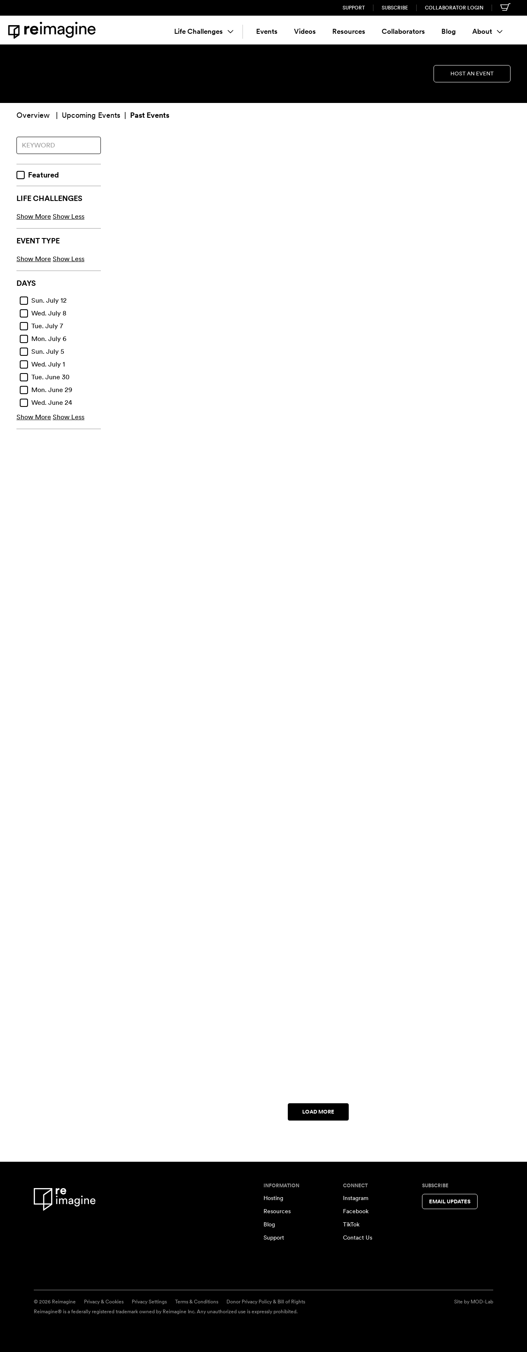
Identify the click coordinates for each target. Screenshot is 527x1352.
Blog (448, 31)
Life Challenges (203, 31)
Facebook (355, 1211)
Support (354, 8)
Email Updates (450, 1201)
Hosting (273, 1198)
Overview (33, 115)
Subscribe (395, 8)
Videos (305, 31)
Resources (348, 31)
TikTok (351, 1224)
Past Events (149, 115)
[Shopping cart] (505, 7)
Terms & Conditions (196, 1302)
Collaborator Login (454, 8)
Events (266, 31)
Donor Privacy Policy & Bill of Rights (265, 1302)
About (487, 31)
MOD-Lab (482, 1302)
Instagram (355, 1198)
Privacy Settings (149, 1302)
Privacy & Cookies (104, 1302)
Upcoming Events (91, 115)
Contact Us (357, 1237)
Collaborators (403, 31)
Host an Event (472, 73)
